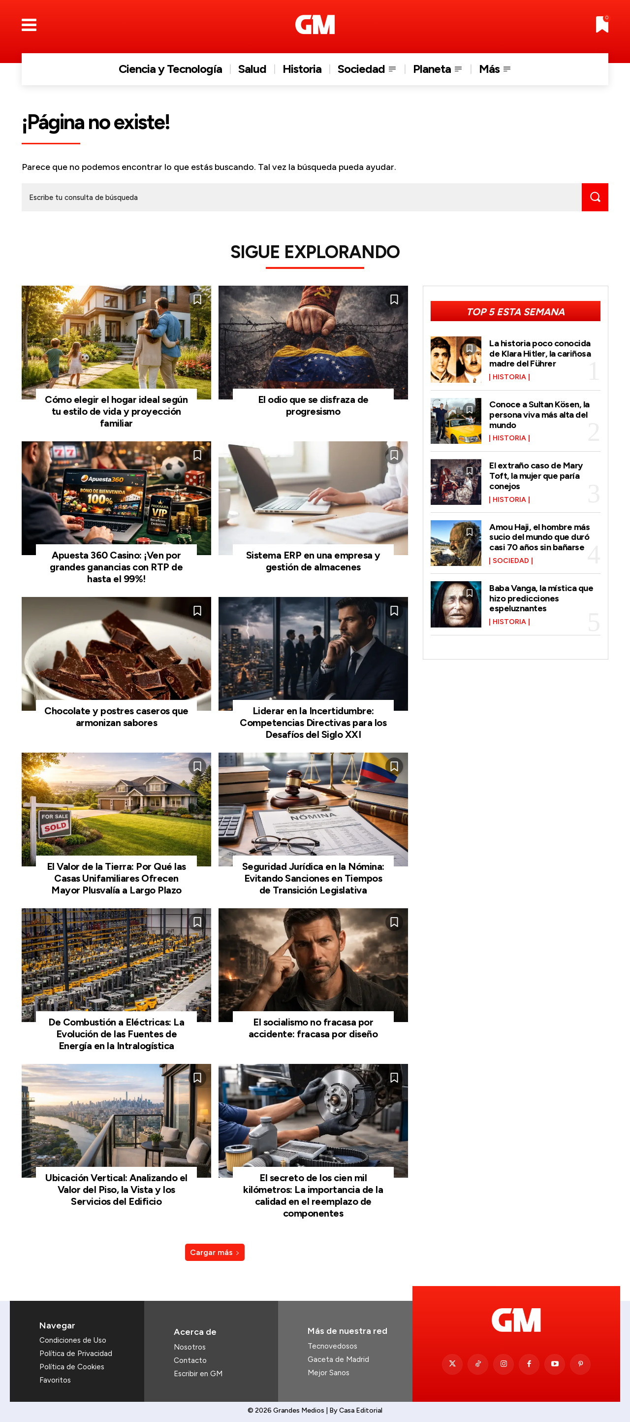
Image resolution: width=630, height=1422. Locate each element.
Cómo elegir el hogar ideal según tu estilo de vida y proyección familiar (116, 411)
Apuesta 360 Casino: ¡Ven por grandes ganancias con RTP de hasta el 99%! (116, 567)
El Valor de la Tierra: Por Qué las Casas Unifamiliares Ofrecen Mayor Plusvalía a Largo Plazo (116, 878)
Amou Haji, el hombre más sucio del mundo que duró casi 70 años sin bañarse (539, 537)
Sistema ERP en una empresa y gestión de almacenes (313, 561)
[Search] (595, 197)
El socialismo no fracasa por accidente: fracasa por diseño (313, 1028)
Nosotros (190, 1347)
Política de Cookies (71, 1366)
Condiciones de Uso (72, 1340)
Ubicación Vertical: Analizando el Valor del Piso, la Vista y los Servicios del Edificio (116, 1189)
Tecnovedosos (332, 1346)
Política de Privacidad (75, 1353)
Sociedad (511, 560)
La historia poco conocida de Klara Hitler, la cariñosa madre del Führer (540, 353)
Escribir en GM (198, 1373)
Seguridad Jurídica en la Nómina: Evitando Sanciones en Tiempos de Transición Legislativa (313, 878)
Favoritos (55, 1380)
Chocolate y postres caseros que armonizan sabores (116, 716)
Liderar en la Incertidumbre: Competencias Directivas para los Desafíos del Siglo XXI (313, 722)
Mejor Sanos (328, 1372)
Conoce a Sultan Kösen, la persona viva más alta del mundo (539, 414)
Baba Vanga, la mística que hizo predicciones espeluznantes (541, 598)
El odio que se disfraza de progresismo (313, 405)
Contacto (190, 1360)
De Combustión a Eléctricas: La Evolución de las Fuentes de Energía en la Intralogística (116, 1034)
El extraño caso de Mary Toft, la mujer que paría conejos (536, 476)
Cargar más (215, 1252)
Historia (509, 376)
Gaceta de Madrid (338, 1359)
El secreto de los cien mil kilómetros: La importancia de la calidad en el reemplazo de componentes (313, 1195)
